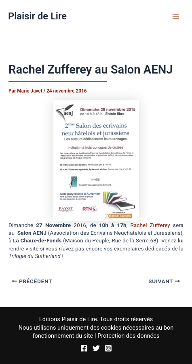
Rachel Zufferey (150, 225)
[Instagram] (108, 348)
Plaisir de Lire (37, 16)
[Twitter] (96, 348)
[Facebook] (84, 348)
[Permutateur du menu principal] (176, 16)
